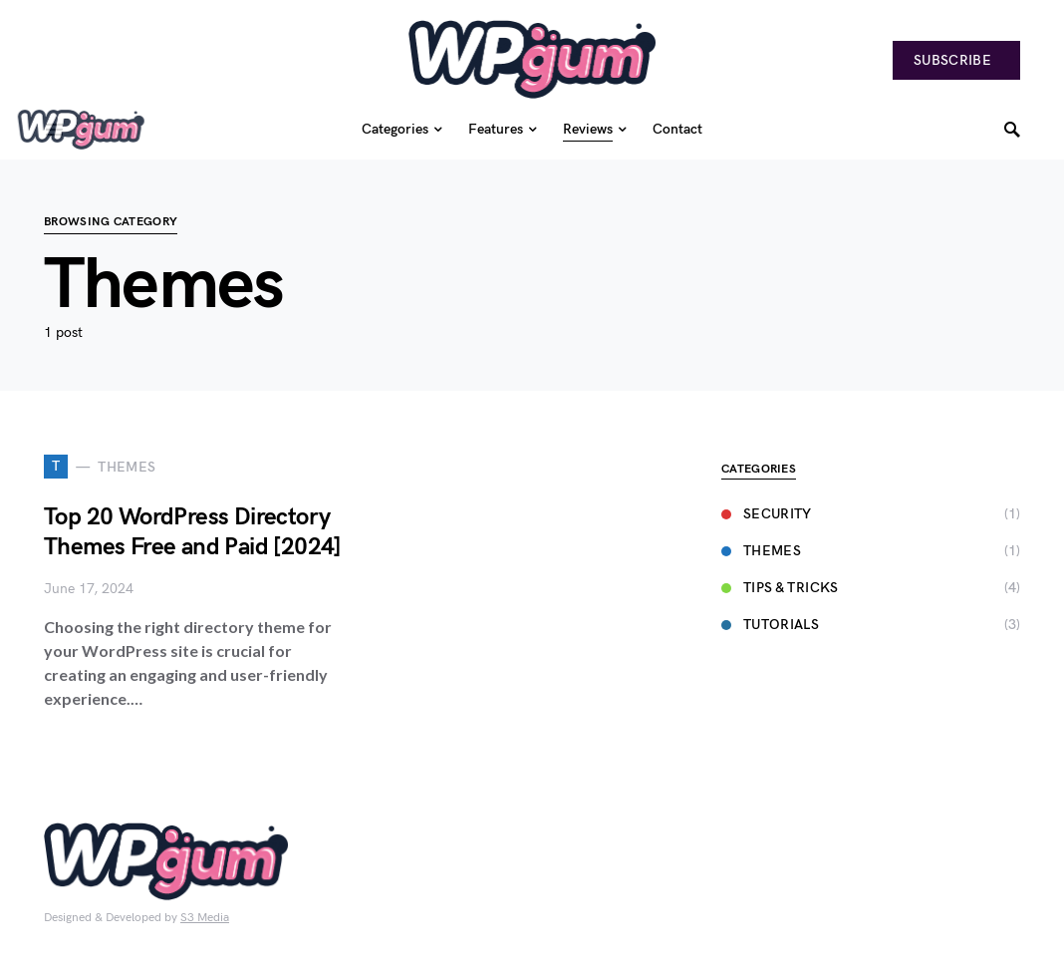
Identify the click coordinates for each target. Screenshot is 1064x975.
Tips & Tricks (780, 587)
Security (766, 513)
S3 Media (204, 917)
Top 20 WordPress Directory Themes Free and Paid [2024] (193, 531)
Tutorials (770, 624)
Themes (761, 550)
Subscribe (952, 60)
